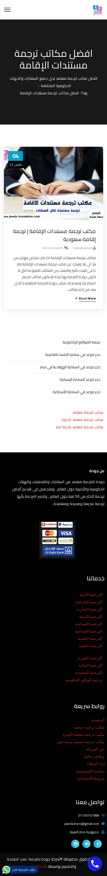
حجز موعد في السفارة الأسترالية (76, 391)
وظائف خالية (94, 756)
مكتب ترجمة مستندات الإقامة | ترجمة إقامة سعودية (54, 235)
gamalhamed (82, 248)
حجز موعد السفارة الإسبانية (80, 379)
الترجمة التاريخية (88, 602)
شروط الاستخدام (91, 778)
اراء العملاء (96, 764)
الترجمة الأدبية (91, 594)
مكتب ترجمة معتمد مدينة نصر (79, 426)
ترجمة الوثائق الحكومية (83, 680)
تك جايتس (39, 866)
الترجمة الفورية (90, 658)
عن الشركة (95, 749)
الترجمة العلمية (90, 638)
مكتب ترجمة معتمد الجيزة (82, 419)
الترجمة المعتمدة (88, 672)
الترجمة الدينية (90, 616)
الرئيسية (98, 720)
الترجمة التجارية (89, 609)
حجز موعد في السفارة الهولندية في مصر (70, 366)
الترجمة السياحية (88, 624)
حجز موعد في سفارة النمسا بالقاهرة (72, 354)
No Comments (53, 248)
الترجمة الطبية (90, 646)
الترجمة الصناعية (88, 631)
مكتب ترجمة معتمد (87, 412)
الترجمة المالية (90, 665)
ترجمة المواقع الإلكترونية (81, 342)
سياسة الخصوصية (90, 771)
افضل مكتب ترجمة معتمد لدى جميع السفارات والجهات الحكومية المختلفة (54, 82)
